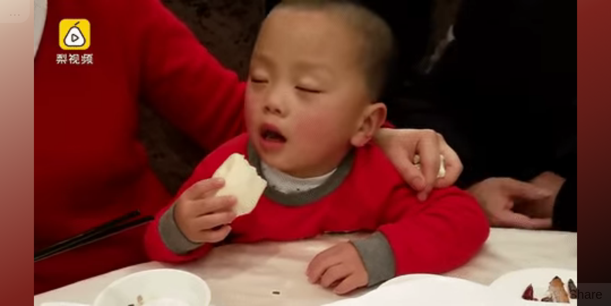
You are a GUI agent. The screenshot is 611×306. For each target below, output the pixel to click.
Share (586, 294)
